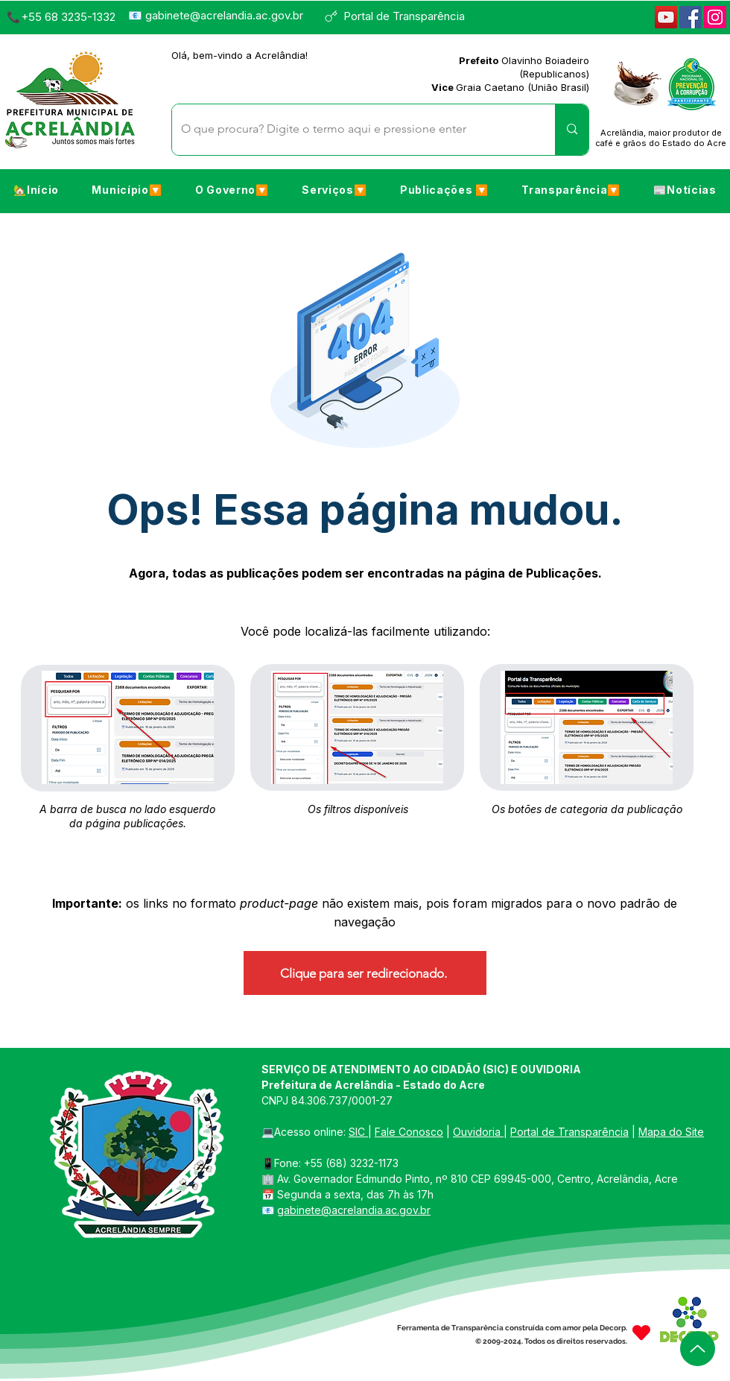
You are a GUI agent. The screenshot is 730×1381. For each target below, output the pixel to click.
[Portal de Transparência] (401, 16)
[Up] (697, 1348)
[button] (126, 190)
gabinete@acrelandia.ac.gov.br (224, 15)
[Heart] (641, 1333)
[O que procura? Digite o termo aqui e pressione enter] (352, 129)
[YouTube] (666, 17)
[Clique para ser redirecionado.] (365, 973)
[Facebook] (690, 17)
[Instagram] (715, 17)
